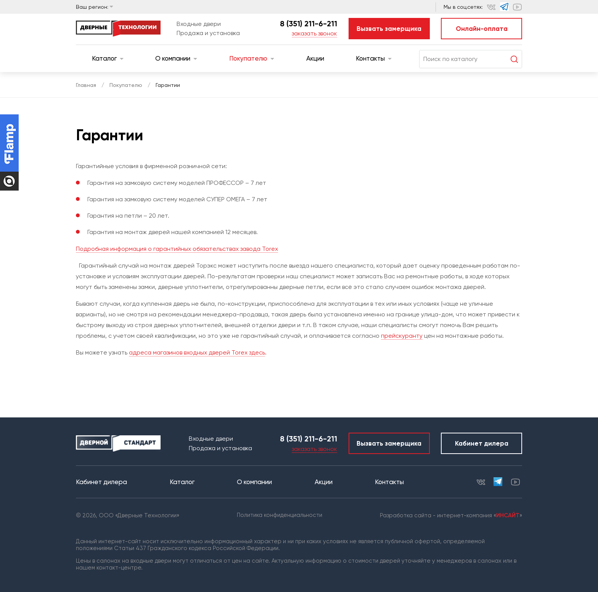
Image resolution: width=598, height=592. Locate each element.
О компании (176, 58)
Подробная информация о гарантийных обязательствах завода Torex (177, 248)
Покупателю (251, 58)
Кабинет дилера (481, 443)
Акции (315, 58)
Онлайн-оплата (482, 28)
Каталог (108, 58)
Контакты (374, 58)
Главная (86, 85)
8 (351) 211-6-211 (308, 23)
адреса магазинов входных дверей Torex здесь (197, 352)
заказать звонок (314, 33)
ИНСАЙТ (507, 515)
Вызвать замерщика (389, 28)
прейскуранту (402, 335)
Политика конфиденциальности (279, 515)
